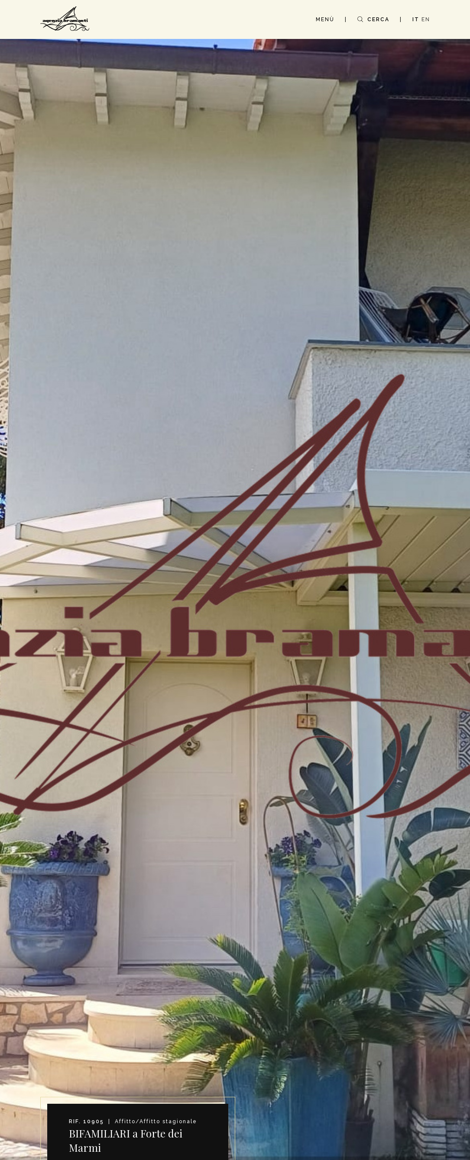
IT (415, 19)
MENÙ (325, 19)
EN (425, 19)
